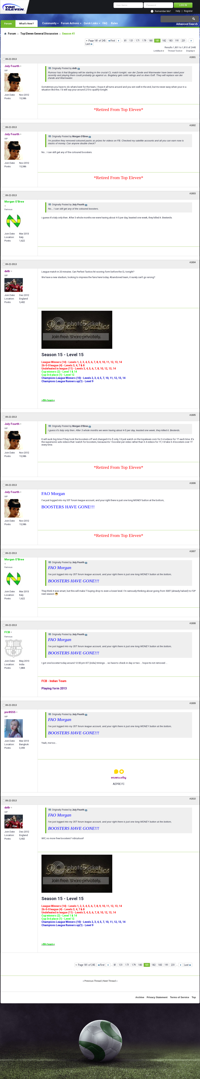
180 (151, 40)
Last (89, 43)
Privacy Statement (157, 997)
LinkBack (158, 51)
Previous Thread (92, 980)
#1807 (192, 551)
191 (177, 40)
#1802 (192, 125)
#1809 (192, 703)
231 (183, 40)
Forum (8, 23)
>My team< (48, 400)
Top (194, 997)
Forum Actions (70, 23)
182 (164, 40)
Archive (139, 997)
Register (188, 11)
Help (178, 11)
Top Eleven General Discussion (39, 33)
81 (125, 40)
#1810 (192, 798)
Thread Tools (174, 51)
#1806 (192, 483)
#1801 (192, 57)
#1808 (192, 623)
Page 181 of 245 (97, 40)
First (111, 40)
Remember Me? (163, 11)
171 (138, 40)
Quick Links (91, 23)
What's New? (26, 23)
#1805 (192, 415)
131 (131, 40)
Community (49, 23)
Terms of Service (179, 997)
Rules (114, 23)
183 (171, 40)
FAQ (104, 23)
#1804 (192, 262)
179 (144, 40)
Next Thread (109, 980)
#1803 (192, 193)
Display (189, 51)
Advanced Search (187, 24)
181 (157, 40)
